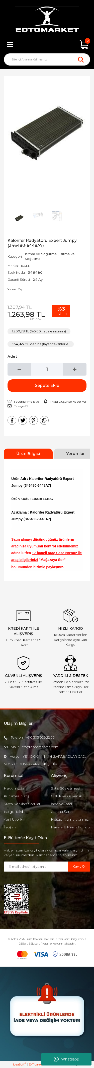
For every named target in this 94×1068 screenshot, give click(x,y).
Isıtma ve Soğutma (41, 254)
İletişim (10, 827)
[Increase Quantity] (75, 369)
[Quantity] (47, 369)
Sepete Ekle (47, 385)
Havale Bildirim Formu (70, 827)
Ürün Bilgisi (28, 453)
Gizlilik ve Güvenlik (66, 796)
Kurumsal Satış (16, 796)
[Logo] (47, 20)
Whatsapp (66, 1059)
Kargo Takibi (14, 811)
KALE (25, 266)
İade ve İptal (61, 804)
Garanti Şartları (63, 811)
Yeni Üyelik (13, 819)
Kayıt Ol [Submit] (78, 866)
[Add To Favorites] (23, 401)
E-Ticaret (35, 1064)
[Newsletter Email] (36, 867)
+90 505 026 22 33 (40, 737)
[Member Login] (47, 44)
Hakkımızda (14, 788)
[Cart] (84, 44)
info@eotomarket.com (39, 747)
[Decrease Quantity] (19, 369)
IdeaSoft (19, 1064)
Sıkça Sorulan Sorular (22, 804)
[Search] (47, 59)
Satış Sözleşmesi (65, 788)
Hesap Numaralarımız (69, 819)
